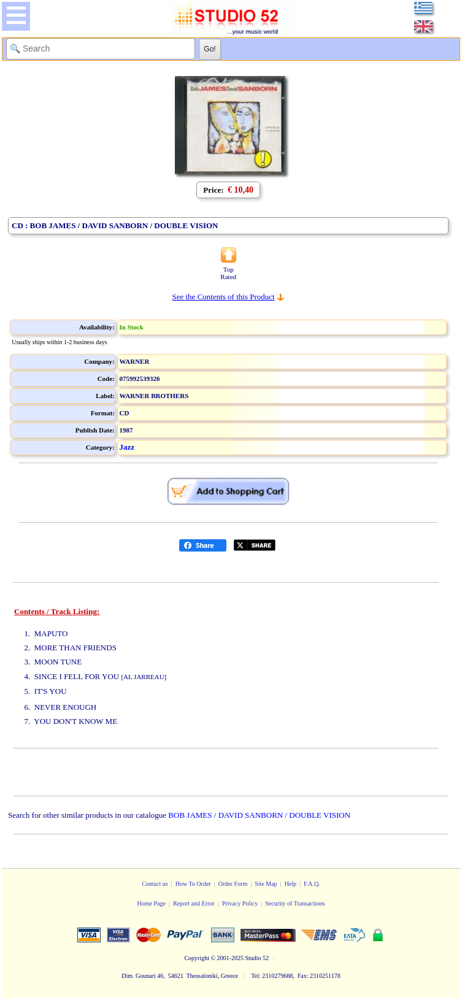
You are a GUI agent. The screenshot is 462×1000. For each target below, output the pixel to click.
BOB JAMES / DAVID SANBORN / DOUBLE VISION (259, 815)
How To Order (193, 883)
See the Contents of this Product (223, 296)
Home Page (151, 903)
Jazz (126, 447)
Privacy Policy (240, 903)
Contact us (155, 883)
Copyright (196, 958)
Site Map (266, 883)
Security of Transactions (295, 903)
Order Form (233, 883)
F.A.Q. (312, 883)
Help (290, 883)
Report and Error (194, 903)
